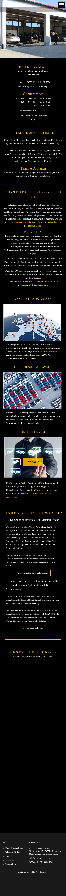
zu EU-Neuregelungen (33, 628)
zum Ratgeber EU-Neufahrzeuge (33, 572)
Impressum (10, 860)
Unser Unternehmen (14, 848)
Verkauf (33, 462)
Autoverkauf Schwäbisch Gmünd (17, 880)
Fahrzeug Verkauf (13, 852)
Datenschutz (10, 864)
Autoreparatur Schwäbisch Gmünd (21, 885)
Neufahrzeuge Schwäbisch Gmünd (18, 889)
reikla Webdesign (38, 871)
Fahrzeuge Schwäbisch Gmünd (50, 880)
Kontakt (8, 856)
